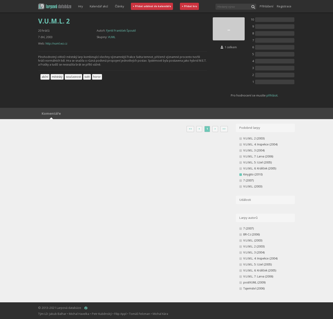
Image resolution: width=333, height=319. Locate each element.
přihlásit (272, 95)
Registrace (284, 6)
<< (190, 128)
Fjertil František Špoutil (121, 31)
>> (224, 128)
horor (97, 77)
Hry (80, 6)
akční (45, 77)
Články (119, 6)
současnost (73, 77)
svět (87, 77)
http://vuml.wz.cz (56, 43)
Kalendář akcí (99, 6)
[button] (54, 6)
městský (57, 77)
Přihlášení (266, 6)
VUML (111, 37)
